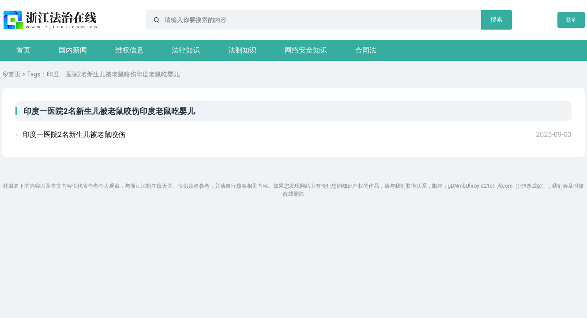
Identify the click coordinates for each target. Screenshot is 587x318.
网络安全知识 (306, 50)
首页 (23, 50)
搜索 (496, 19)
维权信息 (129, 50)
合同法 (365, 50)
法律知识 (186, 50)
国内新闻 (73, 50)
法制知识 (242, 50)
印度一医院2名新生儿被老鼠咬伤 (74, 134)
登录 (571, 19)
